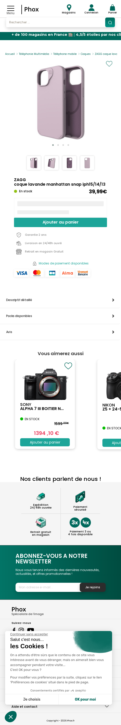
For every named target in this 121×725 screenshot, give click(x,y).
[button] (53, 145)
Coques (86, 54)
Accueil (10, 54)
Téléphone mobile (65, 54)
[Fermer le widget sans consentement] (29, 634)
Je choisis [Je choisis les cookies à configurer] (32, 699)
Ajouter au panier (61, 222)
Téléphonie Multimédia (34, 54)
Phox (31, 9)
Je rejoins (92, 587)
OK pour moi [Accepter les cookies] (85, 699)
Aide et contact (24, 706)
